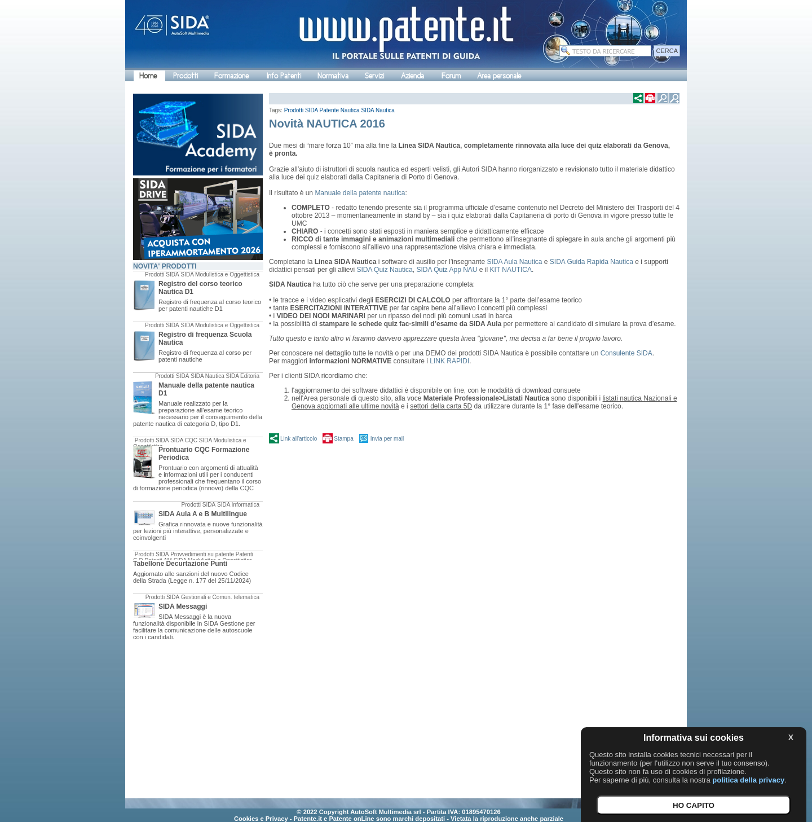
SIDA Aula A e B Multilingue (202, 514)
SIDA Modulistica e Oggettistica (219, 274)
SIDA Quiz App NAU (447, 270)
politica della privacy (748, 780)
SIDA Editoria (242, 376)
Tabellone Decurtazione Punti (180, 564)
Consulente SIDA (626, 353)
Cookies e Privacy (261, 818)
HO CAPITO (693, 805)
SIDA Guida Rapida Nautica (592, 262)
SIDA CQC (183, 440)
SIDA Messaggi (182, 606)
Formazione (231, 76)
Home (148, 76)
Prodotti (185, 76)
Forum (451, 76)
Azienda (412, 76)
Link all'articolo (298, 439)
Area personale (499, 76)
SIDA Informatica (238, 505)
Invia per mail (387, 439)
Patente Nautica (340, 110)
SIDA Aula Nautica (515, 262)
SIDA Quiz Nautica (384, 270)
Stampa (343, 439)
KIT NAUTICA (511, 270)
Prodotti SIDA (162, 274)
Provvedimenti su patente (202, 554)
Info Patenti (284, 76)
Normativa (332, 76)
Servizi (374, 76)
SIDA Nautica (207, 376)
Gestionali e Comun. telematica (220, 597)
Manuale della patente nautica (360, 193)
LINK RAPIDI (449, 361)
